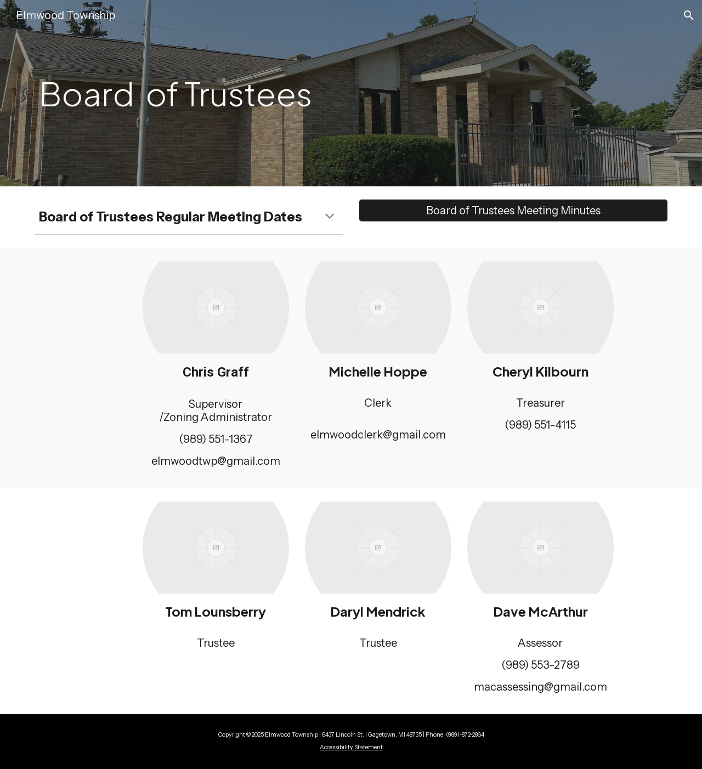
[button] (689, 15)
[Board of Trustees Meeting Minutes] (513, 210)
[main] (270, 93)
